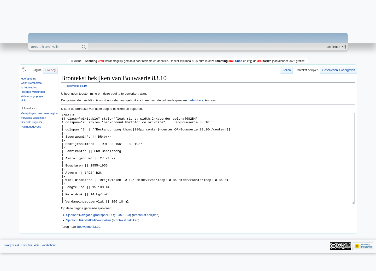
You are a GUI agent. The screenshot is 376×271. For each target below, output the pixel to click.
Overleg (50, 70)
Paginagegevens (31, 126)
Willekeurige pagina (32, 96)
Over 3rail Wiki (30, 263)
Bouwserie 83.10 (77, 85)
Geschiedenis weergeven (338, 70)
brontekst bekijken (146, 233)
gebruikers (195, 100)
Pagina (36, 70)
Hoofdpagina (28, 78)
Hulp (23, 100)
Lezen (287, 70)
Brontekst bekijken (306, 70)
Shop (228, 61)
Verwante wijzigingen (33, 117)
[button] (23, 69)
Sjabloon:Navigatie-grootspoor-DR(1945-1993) (98, 233)
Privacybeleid (11, 263)
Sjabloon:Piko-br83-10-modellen (88, 238)
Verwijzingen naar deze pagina (39, 113)
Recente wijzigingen (33, 91)
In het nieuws (29, 87)
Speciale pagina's (31, 122)
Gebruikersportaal (31, 82)
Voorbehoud (49, 263)
